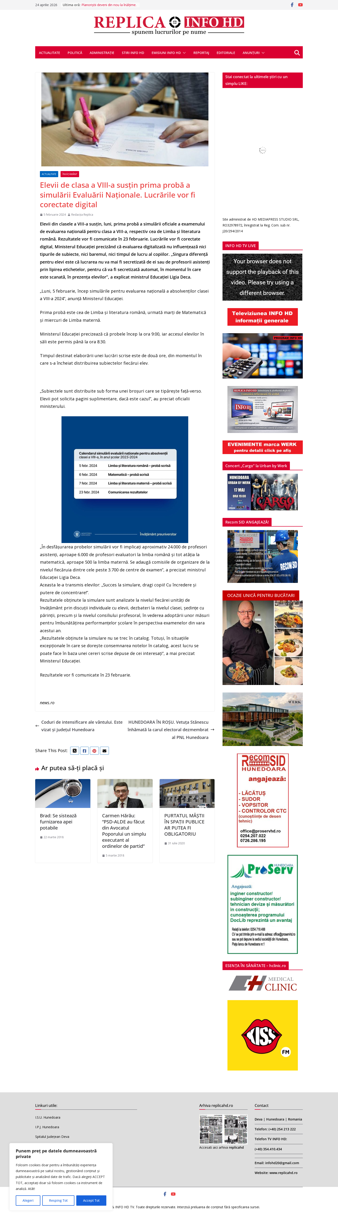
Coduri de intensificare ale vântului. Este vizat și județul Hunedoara (79, 725)
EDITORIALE (226, 52)
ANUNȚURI (251, 52)
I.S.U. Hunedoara (47, 1117)
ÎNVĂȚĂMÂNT (69, 174)
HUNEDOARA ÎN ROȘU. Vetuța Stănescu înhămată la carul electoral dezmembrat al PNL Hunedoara (171, 729)
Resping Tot (58, 1200)
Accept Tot (91, 1200)
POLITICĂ (75, 52)
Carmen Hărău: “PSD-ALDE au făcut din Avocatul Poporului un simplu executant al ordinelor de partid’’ (124, 830)
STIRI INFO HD (133, 52)
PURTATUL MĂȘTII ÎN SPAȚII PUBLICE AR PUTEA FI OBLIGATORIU (184, 824)
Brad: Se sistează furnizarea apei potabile (58, 821)
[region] (61, 1177)
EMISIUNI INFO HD (166, 52)
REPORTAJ (201, 52)
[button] (183, 53)
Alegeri (28, 1200)
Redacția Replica (82, 215)
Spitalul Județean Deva (52, 1136)
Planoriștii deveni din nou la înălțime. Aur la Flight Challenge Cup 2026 (108, 7)
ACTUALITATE (49, 52)
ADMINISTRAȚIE (102, 52)
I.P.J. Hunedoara (47, 1127)
